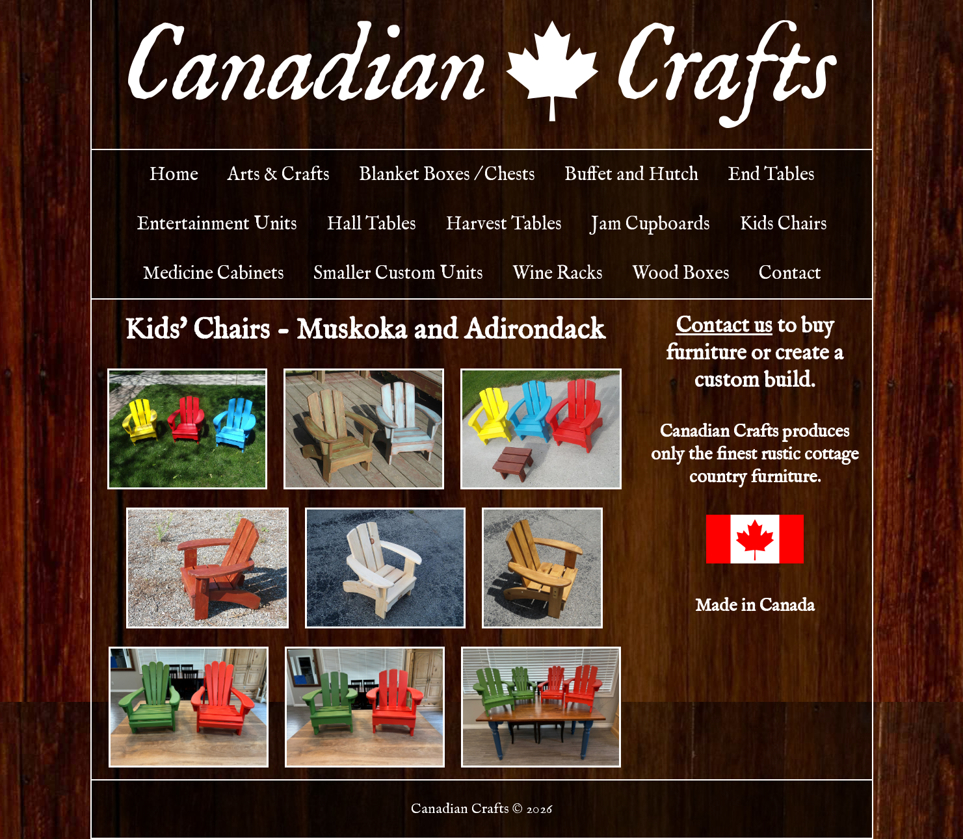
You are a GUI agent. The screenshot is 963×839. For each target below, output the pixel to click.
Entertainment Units (217, 224)
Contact (790, 273)
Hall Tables (371, 224)
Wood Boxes (681, 273)
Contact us (724, 326)
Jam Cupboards (650, 224)
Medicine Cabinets (213, 273)
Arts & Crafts (279, 175)
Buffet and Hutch (631, 175)
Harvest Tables (503, 224)
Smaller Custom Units (398, 273)
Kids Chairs (783, 224)
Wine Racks (557, 273)
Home (173, 175)
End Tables (771, 175)
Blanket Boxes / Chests (447, 175)
